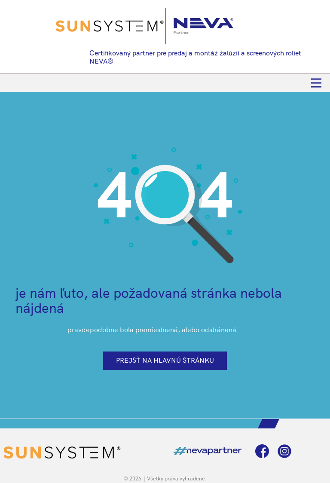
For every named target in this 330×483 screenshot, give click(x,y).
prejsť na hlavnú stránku (165, 360)
